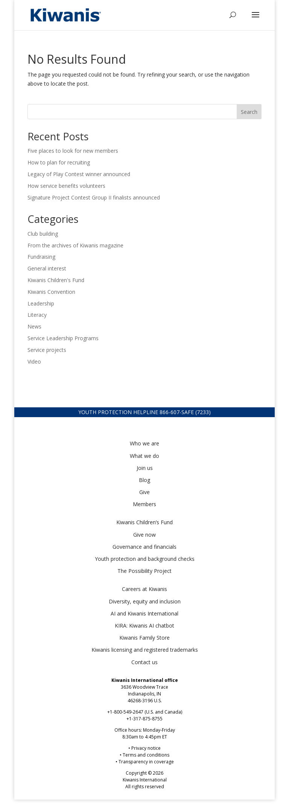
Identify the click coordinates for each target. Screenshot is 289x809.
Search (249, 111)
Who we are (144, 443)
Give (144, 492)
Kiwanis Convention (51, 291)
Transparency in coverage (146, 761)
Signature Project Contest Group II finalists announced (93, 197)
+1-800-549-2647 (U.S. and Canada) (144, 712)
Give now (144, 534)
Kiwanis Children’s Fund (144, 522)
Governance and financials (144, 546)
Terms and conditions (146, 755)
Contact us (144, 662)
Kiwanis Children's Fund (55, 280)
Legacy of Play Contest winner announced (78, 174)
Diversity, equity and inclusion (145, 601)
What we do (144, 455)
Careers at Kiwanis (144, 589)
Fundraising (41, 256)
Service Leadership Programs (63, 338)
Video (34, 361)
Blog (144, 480)
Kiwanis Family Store (144, 637)
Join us (145, 467)
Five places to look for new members (72, 150)
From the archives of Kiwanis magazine (75, 245)
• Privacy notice (144, 748)
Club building (42, 233)
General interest (46, 268)
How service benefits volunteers (67, 185)
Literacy (37, 314)
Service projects (46, 349)
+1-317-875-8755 (144, 718)
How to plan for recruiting (59, 162)
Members (144, 504)
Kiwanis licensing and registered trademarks (144, 649)
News (34, 326)
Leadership (40, 303)
